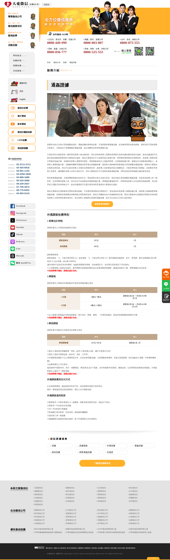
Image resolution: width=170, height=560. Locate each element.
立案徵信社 (38, 488)
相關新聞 (80, 548)
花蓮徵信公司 (134, 520)
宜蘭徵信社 (133, 498)
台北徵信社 (102, 488)
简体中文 (23, 83)
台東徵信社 (70, 501)
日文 (21, 91)
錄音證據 (56, 452)
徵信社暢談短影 (25, 132)
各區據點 (100, 548)
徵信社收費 (23, 108)
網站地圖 (114, 548)
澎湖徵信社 (102, 501)
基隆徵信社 (70, 488)
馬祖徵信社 (38, 504)
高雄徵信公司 (39, 520)
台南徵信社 (38, 498)
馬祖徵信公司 (134, 523)
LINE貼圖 (22, 140)
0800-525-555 (93, 52)
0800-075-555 (130, 43)
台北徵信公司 (71, 510)
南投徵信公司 (134, 513)
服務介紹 (56, 548)
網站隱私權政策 (130, 548)
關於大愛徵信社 (22, 15)
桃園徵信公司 (134, 510)
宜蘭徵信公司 (103, 520)
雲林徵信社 (102, 494)
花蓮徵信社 (38, 501)
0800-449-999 (57, 43)
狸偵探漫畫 (23, 148)
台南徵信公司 (134, 517)
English (23, 99)
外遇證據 (111, 446)
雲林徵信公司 (71, 517)
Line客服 (166, 288)
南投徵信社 (38, 494)
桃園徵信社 (38, 491)
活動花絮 (94, 548)
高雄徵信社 (70, 498)
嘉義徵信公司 (103, 517)
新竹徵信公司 (39, 513)
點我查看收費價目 (102, 204)
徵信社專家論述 (72, 548)
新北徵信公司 (103, 510)
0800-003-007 (93, 43)
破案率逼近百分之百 (22, 34)
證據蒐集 (83, 446)
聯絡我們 (107, 548)
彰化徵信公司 (39, 517)
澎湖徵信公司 (71, 523)
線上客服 (166, 277)
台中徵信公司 (103, 513)
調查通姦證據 (85, 452)
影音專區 (22, 124)
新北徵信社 (133, 488)
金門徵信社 (133, 501)
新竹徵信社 (70, 491)
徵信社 (52, 553)
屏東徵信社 (102, 498)
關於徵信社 (49, 548)
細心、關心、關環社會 (22, 44)
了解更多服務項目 (102, 463)
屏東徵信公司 (71, 520)
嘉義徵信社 (133, 494)
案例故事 (63, 548)
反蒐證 (110, 452)
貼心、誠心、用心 (22, 25)
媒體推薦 (87, 548)
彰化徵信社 (70, 494)
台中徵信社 (133, 491)
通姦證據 (139, 446)
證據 (54, 446)
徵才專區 (22, 116)
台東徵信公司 (39, 523)
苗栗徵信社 (102, 491)
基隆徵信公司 (39, 510)
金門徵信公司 (103, 523)
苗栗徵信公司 (71, 513)
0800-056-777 (57, 52)
